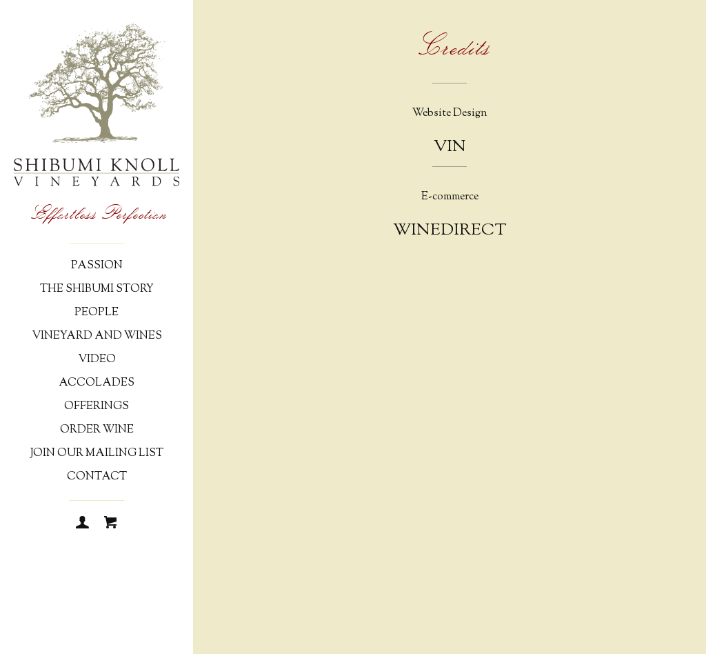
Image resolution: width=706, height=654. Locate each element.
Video (97, 360)
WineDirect (450, 230)
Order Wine (97, 430)
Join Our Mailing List (96, 454)
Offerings (96, 407)
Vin (450, 147)
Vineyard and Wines (97, 336)
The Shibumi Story (97, 289)
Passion (97, 266)
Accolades (96, 383)
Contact (97, 477)
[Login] (82, 524)
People (96, 313)
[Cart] (110, 524)
